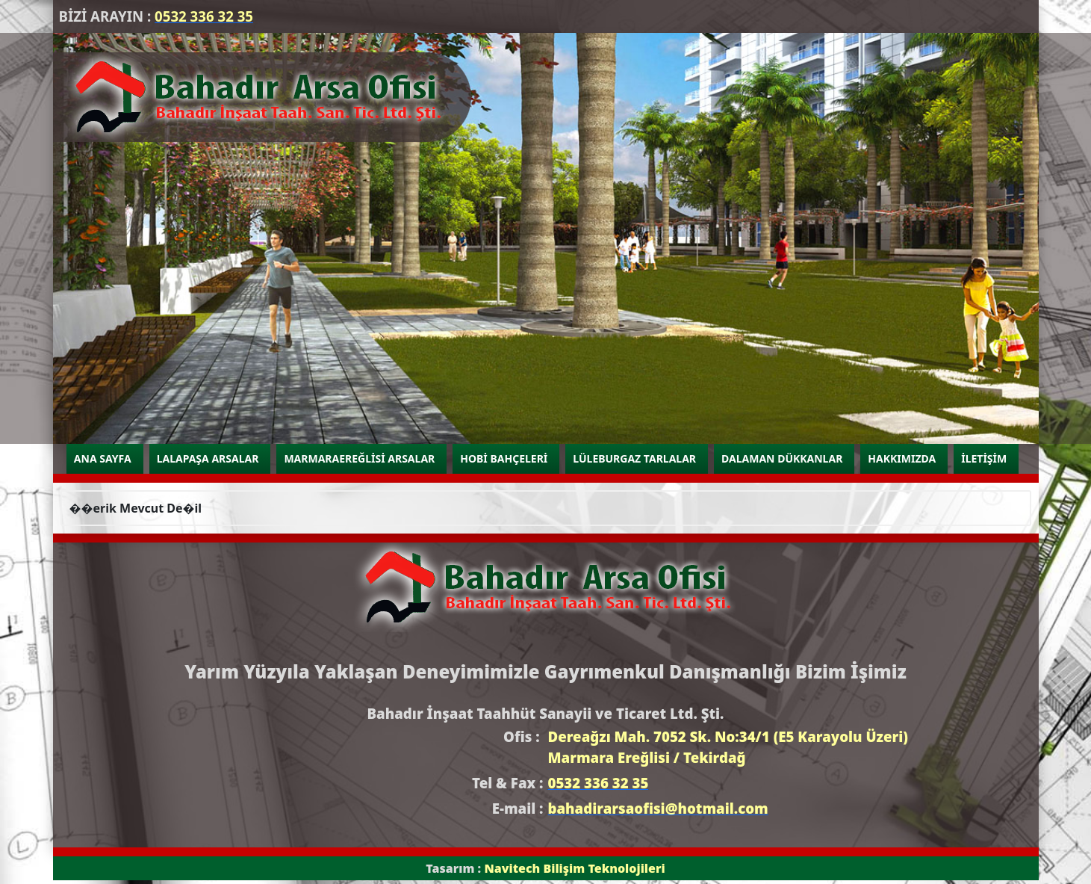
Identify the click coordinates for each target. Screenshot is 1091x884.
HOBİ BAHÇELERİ (503, 458)
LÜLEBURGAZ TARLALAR (634, 458)
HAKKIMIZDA (902, 458)
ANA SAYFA (102, 458)
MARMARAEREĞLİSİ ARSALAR (359, 458)
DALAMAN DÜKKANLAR (781, 458)
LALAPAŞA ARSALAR (208, 458)
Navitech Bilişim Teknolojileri (574, 868)
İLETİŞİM (984, 458)
